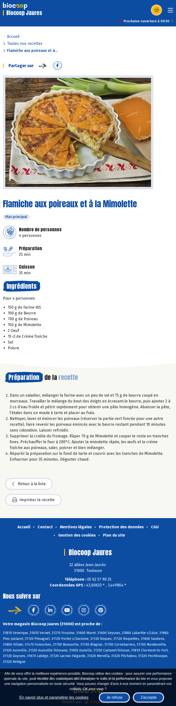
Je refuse (114, 697)
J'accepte (148, 697)
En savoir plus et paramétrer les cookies (54, 697)
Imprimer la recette (33, 499)
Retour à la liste (29, 483)
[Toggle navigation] (170, 12)
